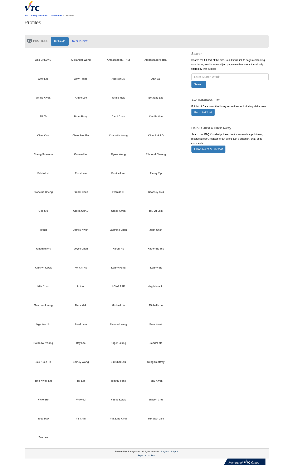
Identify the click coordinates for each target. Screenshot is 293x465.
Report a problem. (146, 455)
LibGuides (56, 15)
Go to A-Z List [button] (203, 112)
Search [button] (198, 84)
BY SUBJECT (80, 41)
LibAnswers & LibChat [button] (208, 149)
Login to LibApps (169, 451)
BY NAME (59, 41)
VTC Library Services (36, 15)
